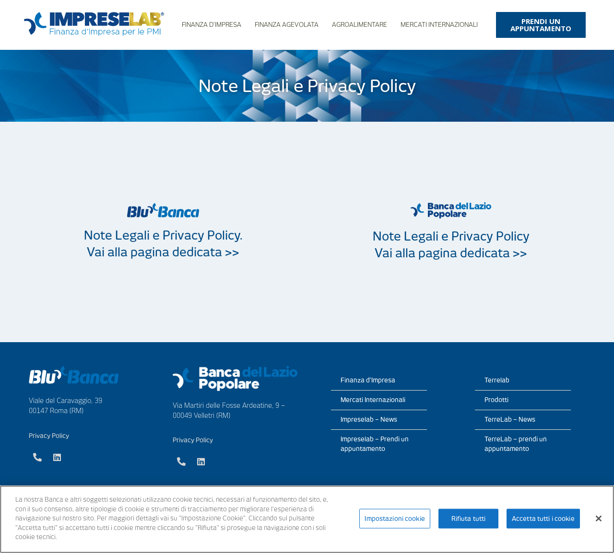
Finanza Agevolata (287, 24)
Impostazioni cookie (395, 518)
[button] (541, 25)
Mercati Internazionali (439, 24)
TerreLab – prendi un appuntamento (515, 444)
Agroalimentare (359, 24)
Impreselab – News (369, 419)
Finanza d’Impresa (211, 24)
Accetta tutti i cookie (543, 518)
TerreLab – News (509, 419)
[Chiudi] (598, 518)
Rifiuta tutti (468, 518)
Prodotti (496, 399)
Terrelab (496, 380)
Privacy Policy (49, 435)
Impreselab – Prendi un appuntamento (375, 444)
